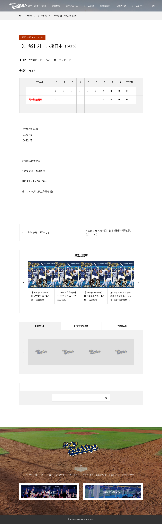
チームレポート (139, 6)
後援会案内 (105, 6)
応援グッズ (121, 6)
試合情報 (56, 6)
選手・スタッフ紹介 (37, 6)
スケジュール (72, 6)
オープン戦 (38, 37)
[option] (41, 282)
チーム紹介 (89, 6)
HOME (29, 475)
